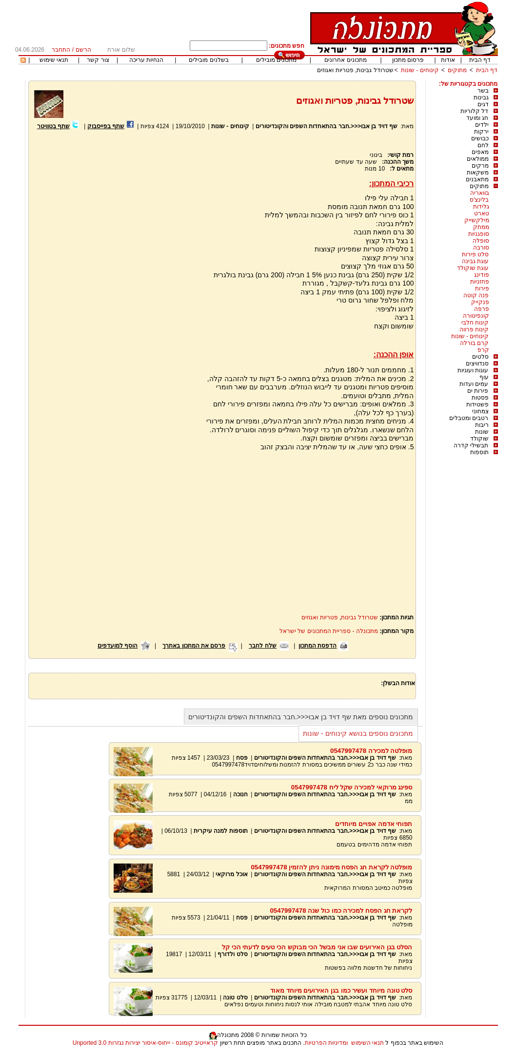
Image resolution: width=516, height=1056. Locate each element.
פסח (242, 757)
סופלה (481, 240)
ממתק (481, 227)
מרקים (480, 165)
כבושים (480, 138)
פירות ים (477, 390)
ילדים (482, 124)
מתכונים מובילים (276, 60)
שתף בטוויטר (53, 126)
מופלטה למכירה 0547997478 (371, 750)
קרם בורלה (474, 343)
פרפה (481, 309)
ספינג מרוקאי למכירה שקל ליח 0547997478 (352, 787)
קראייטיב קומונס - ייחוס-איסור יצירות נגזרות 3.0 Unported (145, 1042)
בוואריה (479, 193)
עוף (484, 377)
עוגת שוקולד (473, 268)
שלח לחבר (262, 645)
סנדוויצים (477, 363)
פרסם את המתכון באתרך (193, 645)
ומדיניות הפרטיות (326, 1042)
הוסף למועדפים (118, 645)
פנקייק (480, 302)
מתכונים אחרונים (345, 60)
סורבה (481, 247)
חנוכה (240, 794)
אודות (448, 60)
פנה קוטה (476, 295)
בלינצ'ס (479, 199)
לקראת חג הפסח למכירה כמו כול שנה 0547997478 (341, 910)
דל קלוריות (474, 111)
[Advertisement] (116, 247)
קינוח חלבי (475, 322)
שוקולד (479, 438)
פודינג (481, 274)
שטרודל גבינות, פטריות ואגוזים (355, 70)
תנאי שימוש (54, 60)
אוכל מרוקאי (231, 874)
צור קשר (98, 60)
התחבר (61, 49)
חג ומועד (477, 118)
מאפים (480, 152)
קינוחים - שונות (420, 70)
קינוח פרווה (474, 329)
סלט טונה (235, 997)
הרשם (83, 49)
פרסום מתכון (408, 60)
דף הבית (480, 60)
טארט (481, 213)
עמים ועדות (473, 384)
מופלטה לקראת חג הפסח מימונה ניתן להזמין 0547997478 (331, 867)
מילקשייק (476, 220)
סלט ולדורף (232, 954)
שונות (482, 431)
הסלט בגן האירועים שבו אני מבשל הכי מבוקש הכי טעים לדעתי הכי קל (317, 947)
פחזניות (479, 281)
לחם (483, 145)
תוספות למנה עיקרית (221, 830)
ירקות (481, 131)
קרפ (483, 349)
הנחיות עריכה (146, 60)
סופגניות (478, 233)
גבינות (481, 97)
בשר (483, 90)
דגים (483, 104)
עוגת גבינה (475, 261)
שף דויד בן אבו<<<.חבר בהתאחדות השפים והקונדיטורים (326, 126)
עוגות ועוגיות (472, 370)
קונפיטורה (476, 315)
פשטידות (477, 404)
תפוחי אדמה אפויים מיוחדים (373, 823)
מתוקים (457, 70)
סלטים (480, 356)
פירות (482, 288)
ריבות (482, 425)
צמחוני (480, 411)
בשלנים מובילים (208, 60)
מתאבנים (477, 179)
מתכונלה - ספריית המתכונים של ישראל (328, 631)
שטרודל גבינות (359, 617)
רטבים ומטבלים (468, 418)
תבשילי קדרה (471, 445)
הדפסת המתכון (317, 645)
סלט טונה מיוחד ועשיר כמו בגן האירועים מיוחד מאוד (341, 990)
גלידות (481, 206)
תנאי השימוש (367, 1042)
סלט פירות (475, 254)
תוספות (479, 452)
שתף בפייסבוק (105, 126)
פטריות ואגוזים (319, 617)
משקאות (478, 172)
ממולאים (478, 158)
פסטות (480, 397)
